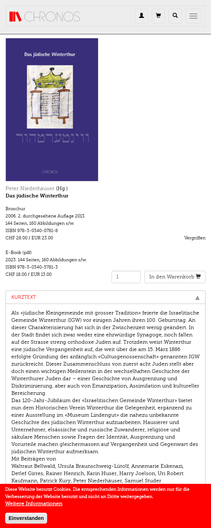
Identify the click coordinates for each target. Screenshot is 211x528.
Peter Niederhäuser (29, 188)
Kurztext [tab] (105, 297)
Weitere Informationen (33, 506)
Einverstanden (26, 521)
